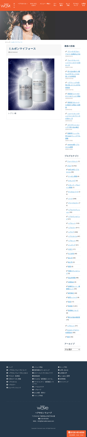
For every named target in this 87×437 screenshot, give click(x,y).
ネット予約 (68, 4)
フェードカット (72, 161)
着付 (68, 337)
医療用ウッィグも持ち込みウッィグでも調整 (72, 135)
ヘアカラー (72, 227)
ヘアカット (72, 223)
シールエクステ (39, 387)
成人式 (70, 258)
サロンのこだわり (33, 4)
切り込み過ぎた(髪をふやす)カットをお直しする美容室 (72, 74)
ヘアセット (72, 240)
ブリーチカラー (73, 203)
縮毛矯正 (71, 293)
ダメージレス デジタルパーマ (43, 373)
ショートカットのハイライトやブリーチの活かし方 (72, 116)
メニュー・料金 (45, 3)
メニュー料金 (38, 367)
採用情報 (63, 379)
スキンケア (72, 180)
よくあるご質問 (65, 376)
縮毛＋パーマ (72, 297)
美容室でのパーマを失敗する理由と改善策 (72, 105)
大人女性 (71, 253)
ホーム (14, 5)
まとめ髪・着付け (39, 392)
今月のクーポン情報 (14, 379)
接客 (69, 266)
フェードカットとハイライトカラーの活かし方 (72, 62)
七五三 (70, 249)
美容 (69, 302)
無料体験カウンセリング (42, 370)
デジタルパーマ (73, 192)
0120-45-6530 (76, 433)
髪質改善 (37, 376)
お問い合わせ (64, 370)
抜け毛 (70, 262)
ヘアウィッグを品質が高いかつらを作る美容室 (72, 85)
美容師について (73, 310)
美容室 (70, 306)
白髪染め (71, 282)
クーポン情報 (72, 176)
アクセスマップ (76, 4)
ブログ (69, 166)
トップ (10, 367)
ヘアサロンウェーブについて (17, 370)
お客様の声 (63, 373)
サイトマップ (64, 382)
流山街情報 (72, 278)
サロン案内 (61, 4)
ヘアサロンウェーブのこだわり (18, 373)
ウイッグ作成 (38, 395)
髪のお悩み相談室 (74, 317)
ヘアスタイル (22, 3)
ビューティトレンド (14, 387)
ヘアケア (71, 232)
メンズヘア (72, 245)
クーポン (55, 4)
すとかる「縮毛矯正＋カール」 (44, 379)
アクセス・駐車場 (14, 376)
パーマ (70, 198)
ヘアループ (37, 389)
